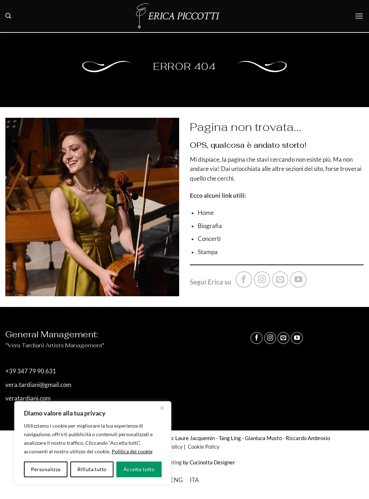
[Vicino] (162, 408)
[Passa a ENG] (176, 480)
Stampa (208, 252)
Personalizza (46, 469)
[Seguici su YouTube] (298, 279)
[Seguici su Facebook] (244, 279)
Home (206, 212)
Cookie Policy (203, 446)
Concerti (209, 238)
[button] (8, 16)
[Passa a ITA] (194, 480)
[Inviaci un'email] (280, 279)
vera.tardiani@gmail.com (38, 384)
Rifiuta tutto (91, 469)
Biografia (210, 226)
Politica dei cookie (132, 451)
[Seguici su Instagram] (262, 279)
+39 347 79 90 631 (30, 371)
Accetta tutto (139, 469)
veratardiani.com (28, 398)
